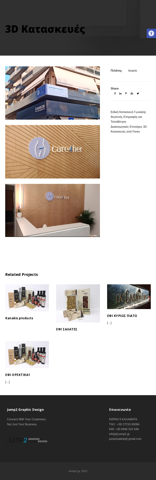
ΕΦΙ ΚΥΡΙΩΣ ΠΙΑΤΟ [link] (122, 316)
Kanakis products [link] (19, 318)
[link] (151, 33)
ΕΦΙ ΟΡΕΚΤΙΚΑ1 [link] (17, 375)
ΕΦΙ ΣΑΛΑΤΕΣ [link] (66, 329)
